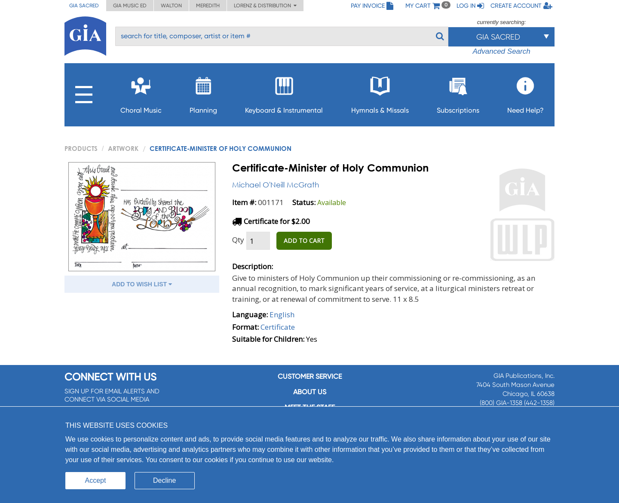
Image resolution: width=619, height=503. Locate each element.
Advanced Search (501, 51)
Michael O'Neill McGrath (275, 184)
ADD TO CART (304, 240)
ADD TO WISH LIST (142, 284)
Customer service (310, 376)
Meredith (208, 6)
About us (309, 392)
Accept (95, 480)
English (282, 314)
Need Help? (525, 92)
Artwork (123, 148)
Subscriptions (458, 92)
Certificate (277, 327)
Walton (171, 6)
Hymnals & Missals (380, 92)
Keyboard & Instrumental (284, 92)
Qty (238, 240)
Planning (203, 92)
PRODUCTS (81, 148)
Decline (164, 480)
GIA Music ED (130, 6)
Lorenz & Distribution (265, 6)
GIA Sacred (84, 6)
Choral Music (141, 92)
